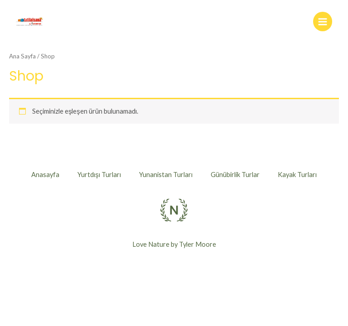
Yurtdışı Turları (99, 174)
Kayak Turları (297, 174)
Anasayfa (45, 174)
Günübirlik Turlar (235, 174)
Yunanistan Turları (166, 174)
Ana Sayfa (22, 56)
